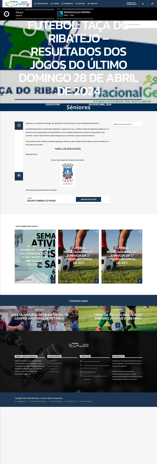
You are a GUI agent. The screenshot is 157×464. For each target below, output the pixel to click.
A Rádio (56, 3)
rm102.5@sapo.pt (90, 429)
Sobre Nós (53, 418)
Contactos (53, 426)
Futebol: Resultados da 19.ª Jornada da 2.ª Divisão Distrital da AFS (78, 313)
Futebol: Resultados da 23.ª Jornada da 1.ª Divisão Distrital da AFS (122, 313)
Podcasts (94, 3)
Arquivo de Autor (88, 256)
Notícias (81, 3)
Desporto (78, 50)
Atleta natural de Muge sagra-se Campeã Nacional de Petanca (39, 373)
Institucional (54, 423)
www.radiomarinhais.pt (92, 419)
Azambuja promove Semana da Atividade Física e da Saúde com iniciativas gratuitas (35, 312)
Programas (68, 3)
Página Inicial (42, 3)
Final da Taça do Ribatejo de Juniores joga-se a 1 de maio (118, 373)
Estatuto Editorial (56, 420)
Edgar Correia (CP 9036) (74, 139)
